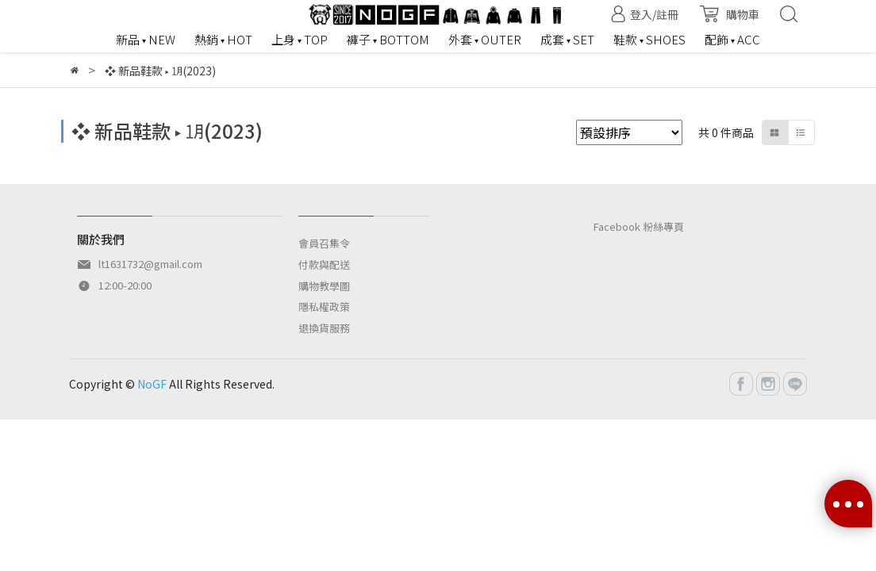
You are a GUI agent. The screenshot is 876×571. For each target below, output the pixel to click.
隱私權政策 (324, 306)
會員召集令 (324, 243)
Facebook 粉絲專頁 (639, 226)
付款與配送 (324, 264)
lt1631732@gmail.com (150, 263)
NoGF (152, 384)
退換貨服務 (324, 327)
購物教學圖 (324, 285)
